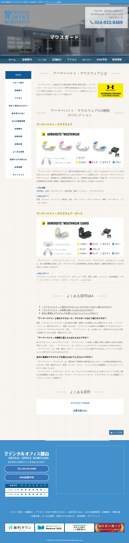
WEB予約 (102, 59)
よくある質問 (18, 151)
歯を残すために (18, 113)
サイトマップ (18, 174)
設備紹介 (57, 59)
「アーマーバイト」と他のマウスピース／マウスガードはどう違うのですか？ (77, 307)
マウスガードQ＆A (80, 403)
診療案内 (27, 59)
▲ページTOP (116, 432)
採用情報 (117, 59)
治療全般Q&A (80, 410)
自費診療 (18, 144)
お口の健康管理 (18, 121)
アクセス (72, 59)
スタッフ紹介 (18, 82)
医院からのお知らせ (18, 159)
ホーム (12, 59)
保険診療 (18, 136)
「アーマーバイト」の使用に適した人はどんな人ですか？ (68, 310)
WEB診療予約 (27, 477)
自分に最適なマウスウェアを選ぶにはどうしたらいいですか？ (70, 313)
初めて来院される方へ (18, 105)
